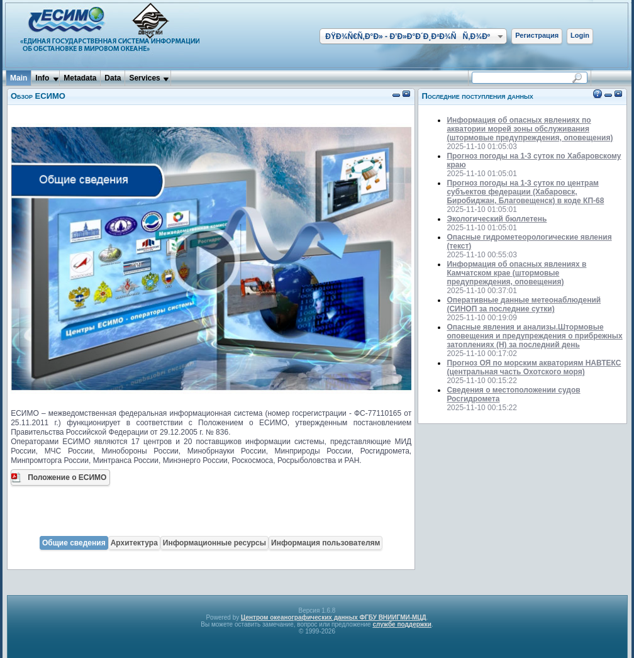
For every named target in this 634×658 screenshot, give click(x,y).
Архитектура (134, 542)
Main (18, 78)
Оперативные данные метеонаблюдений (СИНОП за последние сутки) (524, 304)
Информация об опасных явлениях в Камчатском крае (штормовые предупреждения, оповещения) (516, 273)
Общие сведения (74, 542)
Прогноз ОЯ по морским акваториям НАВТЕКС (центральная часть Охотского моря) (534, 367)
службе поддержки (401, 624)
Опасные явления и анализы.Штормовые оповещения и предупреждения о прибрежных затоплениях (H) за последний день (534, 336)
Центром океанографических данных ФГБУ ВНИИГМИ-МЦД (333, 617)
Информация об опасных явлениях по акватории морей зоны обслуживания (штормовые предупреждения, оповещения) (530, 129)
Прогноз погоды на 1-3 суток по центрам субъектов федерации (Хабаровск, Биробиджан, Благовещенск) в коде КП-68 (525, 192)
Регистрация (537, 35)
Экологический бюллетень (497, 219)
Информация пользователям (325, 542)
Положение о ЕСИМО (67, 477)
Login (579, 35)
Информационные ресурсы (214, 542)
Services (144, 78)
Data (112, 78)
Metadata (80, 78)
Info (42, 78)
